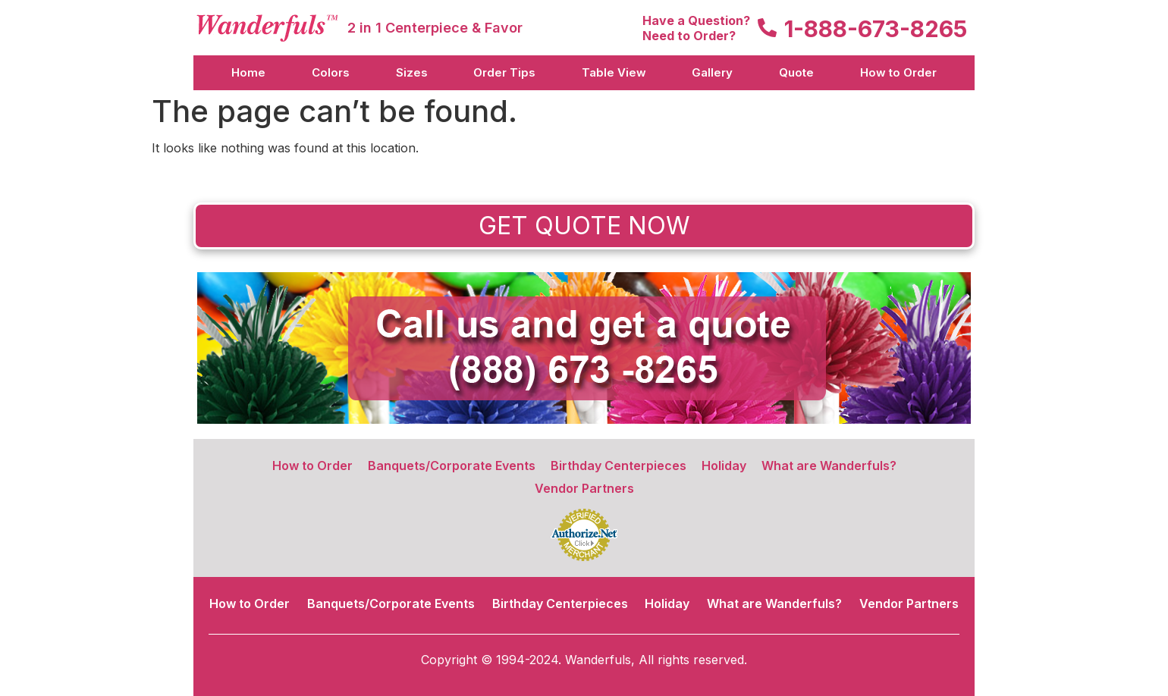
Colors (331, 72)
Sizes (412, 72)
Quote (796, 72)
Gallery (712, 72)
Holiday (724, 465)
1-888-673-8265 (875, 28)
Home (248, 72)
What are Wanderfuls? (828, 465)
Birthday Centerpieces (618, 465)
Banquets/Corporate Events (451, 465)
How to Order (898, 72)
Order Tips (504, 72)
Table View (614, 72)
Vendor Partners (584, 488)
